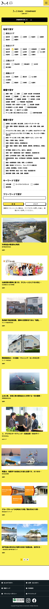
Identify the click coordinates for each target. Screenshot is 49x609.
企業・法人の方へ (33, 583)
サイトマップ (32, 594)
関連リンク (7, 588)
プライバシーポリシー (10, 594)
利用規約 (30, 588)
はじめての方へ (8, 583)
